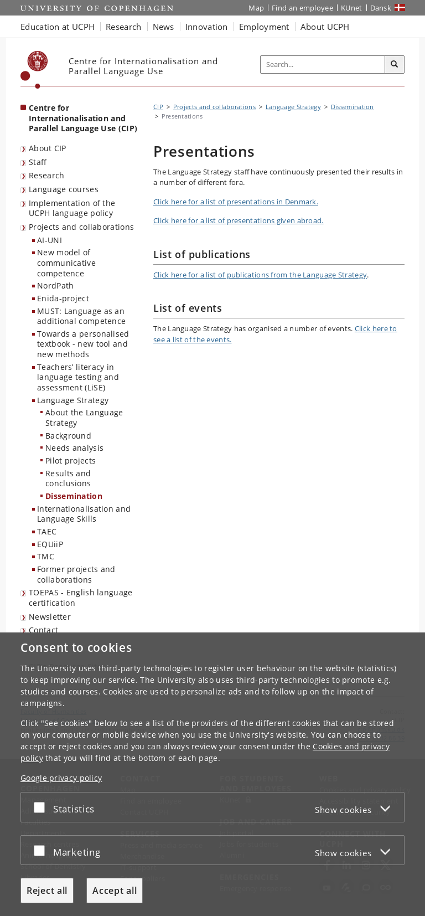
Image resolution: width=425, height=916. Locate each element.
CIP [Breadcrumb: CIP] (158, 106)
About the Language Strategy (84, 417)
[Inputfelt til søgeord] (323, 64)
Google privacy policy (61, 778)
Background (68, 435)
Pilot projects (70, 460)
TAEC (46, 531)
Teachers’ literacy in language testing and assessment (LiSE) (78, 377)
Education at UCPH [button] (57, 26)
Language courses (64, 189)
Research (46, 175)
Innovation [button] (206, 26)
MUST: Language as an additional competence (81, 316)
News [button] (163, 26)
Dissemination (73, 496)
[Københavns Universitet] (34, 70)
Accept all (114, 890)
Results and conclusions (68, 478)
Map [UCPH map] (256, 8)
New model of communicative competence (66, 262)
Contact (43, 630)
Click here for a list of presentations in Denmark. (235, 202)
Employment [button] (264, 26)
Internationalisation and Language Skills (84, 513)
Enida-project (63, 298)
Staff (38, 162)
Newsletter (50, 616)
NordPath (55, 285)
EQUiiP (50, 544)
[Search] (395, 64)
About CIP (47, 148)
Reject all (47, 890)
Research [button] (123, 26)
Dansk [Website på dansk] (381, 8)
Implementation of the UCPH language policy (72, 208)
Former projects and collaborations (76, 574)
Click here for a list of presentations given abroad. (238, 220)
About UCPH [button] (325, 26)
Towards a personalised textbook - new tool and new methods (83, 343)
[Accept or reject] (42, 807)
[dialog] (212, 774)
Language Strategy (72, 400)
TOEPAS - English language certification (81, 597)
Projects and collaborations (81, 227)
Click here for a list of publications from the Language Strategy (260, 275)
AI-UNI (49, 240)
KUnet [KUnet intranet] (351, 8)
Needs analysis (74, 447)
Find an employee (302, 8)
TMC (45, 556)
